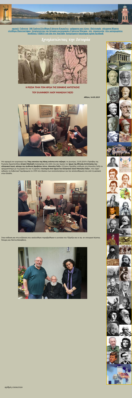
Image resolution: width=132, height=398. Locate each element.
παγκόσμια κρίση (86, 33)
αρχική (15, 28)
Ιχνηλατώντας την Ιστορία (44, 31)
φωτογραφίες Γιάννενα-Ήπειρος (72, 31)
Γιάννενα (24, 28)
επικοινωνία (98, 31)
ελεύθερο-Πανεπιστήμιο (19, 31)
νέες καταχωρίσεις (114, 31)
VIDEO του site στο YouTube (51, 33)
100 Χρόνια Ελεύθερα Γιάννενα (43, 28)
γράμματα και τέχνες (79, 28)
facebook (99, 33)
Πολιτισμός (95, 28)
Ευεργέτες (64, 28)
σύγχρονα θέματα (110, 28)
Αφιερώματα (72, 33)
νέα (90, 31)
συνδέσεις (32, 33)
